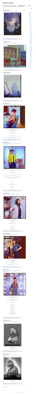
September (31, 23)
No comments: (13, 38)
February (31, 59)
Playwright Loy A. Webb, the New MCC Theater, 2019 (12, 104)
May (30, 27)
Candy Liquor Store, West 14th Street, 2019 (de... (31, 33)
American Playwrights (6, 231)
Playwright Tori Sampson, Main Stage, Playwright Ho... (31, 50)
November (31, 21)
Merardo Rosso (6, 351)
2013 (29, 65)
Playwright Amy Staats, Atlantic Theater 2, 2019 (11, 234)
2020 (29, 18)
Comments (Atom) (7, 387)
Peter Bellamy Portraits (10, 231)
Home (12, 386)
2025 (29, 14)
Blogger (20, 392)
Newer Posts (4, 386)
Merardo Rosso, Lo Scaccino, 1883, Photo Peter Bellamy (31, 52)
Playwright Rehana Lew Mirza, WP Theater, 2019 (11, 194)
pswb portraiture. (19, 231)
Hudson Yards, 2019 (6, 73)
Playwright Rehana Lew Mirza (15, 231)
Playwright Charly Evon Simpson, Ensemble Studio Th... (31, 40)
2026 (29, 13)
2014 (29, 64)
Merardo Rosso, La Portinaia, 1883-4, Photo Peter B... (31, 56)
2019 (29, 19)
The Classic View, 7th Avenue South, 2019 (10, 11)
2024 (29, 15)
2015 (29, 63)
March (30, 58)
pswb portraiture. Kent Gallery (13, 351)
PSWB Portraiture (8, 3)
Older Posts (21, 386)
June (30, 26)
